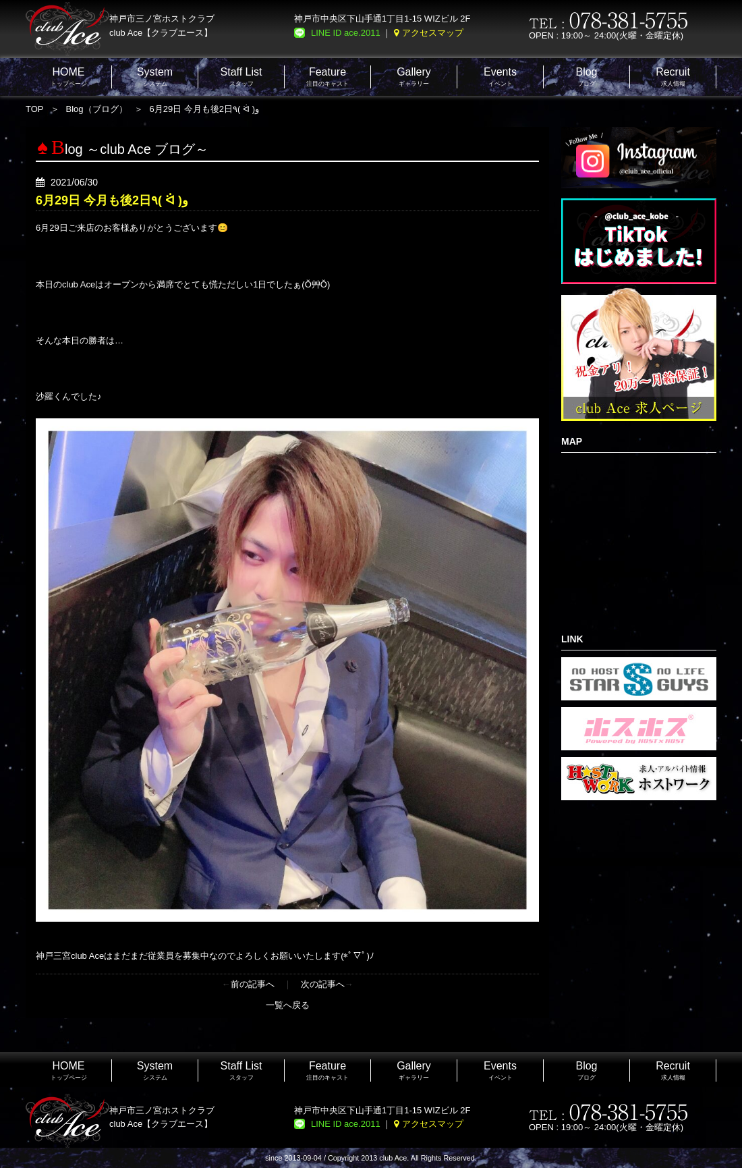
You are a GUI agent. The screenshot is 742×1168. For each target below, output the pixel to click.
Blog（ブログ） (96, 109)
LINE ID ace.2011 (345, 33)
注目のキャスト (327, 76)
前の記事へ (253, 984)
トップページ (69, 76)
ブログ (586, 76)
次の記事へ (323, 984)
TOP (35, 109)
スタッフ (241, 76)
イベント (500, 76)
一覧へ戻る (288, 1005)
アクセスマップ (432, 33)
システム (155, 76)
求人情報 (673, 76)
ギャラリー (414, 76)
